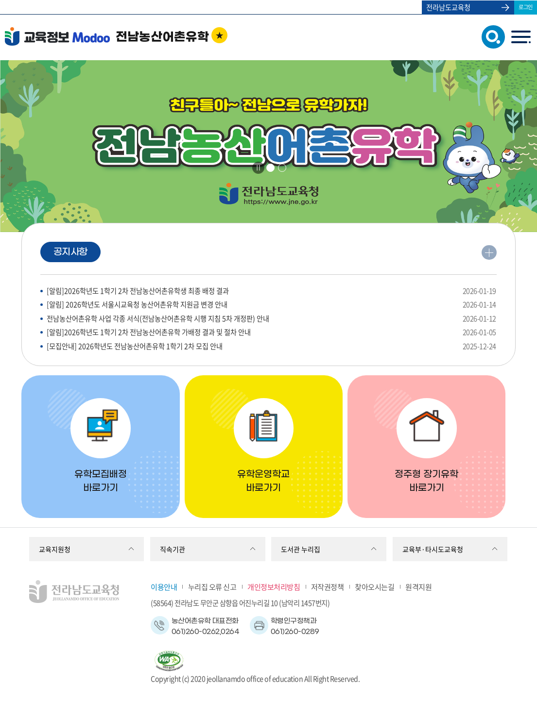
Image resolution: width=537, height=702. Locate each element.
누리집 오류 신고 (212, 586)
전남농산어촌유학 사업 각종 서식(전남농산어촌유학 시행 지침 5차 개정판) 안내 (271, 319)
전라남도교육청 (448, 7)
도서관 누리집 (300, 549)
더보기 (489, 254)
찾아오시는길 (374, 586)
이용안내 (164, 586)
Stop (258, 167)
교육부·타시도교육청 (432, 549)
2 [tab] (282, 168)
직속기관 (172, 549)
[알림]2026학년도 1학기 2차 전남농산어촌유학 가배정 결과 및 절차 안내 (271, 332)
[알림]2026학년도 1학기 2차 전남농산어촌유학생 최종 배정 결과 (271, 291)
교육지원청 (54, 549)
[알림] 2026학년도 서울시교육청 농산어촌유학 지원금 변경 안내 (271, 305)
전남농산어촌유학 (162, 37)
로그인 (526, 7)
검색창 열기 (491, 36)
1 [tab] (271, 168)
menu (521, 37)
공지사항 (70, 252)
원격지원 (418, 586)
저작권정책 (327, 586)
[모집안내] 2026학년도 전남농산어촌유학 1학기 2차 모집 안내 (271, 346)
